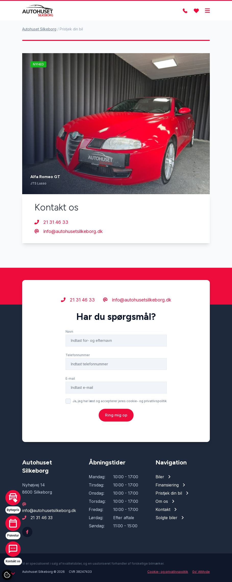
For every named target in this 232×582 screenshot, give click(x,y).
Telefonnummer (78, 355)
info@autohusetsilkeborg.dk (68, 231)
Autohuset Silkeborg (39, 29)
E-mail (70, 378)
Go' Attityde (201, 572)
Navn (69, 331)
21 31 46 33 (51, 222)
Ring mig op (116, 415)
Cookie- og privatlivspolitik (167, 572)
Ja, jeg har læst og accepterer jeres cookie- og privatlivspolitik (120, 401)
